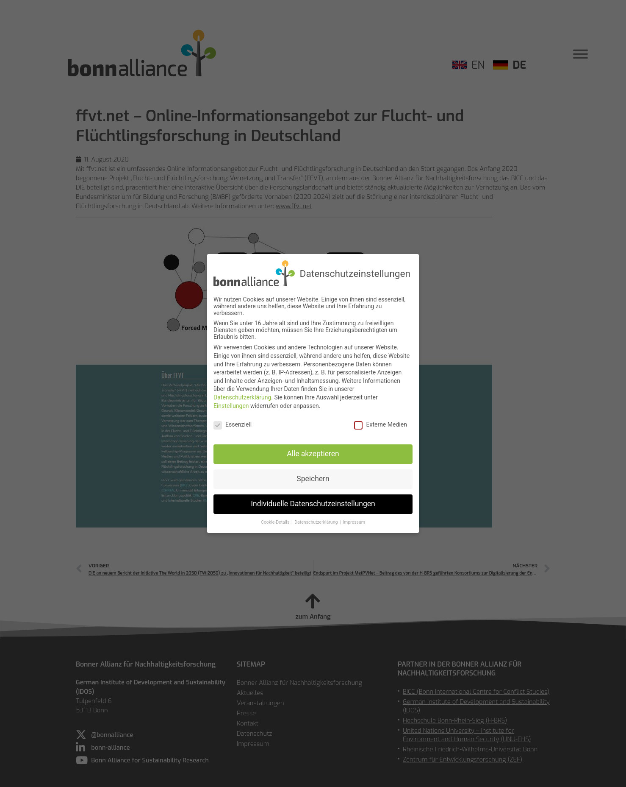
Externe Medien (380, 422)
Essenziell (232, 422)
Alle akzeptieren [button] (313, 451)
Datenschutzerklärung (242, 394)
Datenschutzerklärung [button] (316, 519)
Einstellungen (231, 402)
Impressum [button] (354, 519)
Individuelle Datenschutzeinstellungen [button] (313, 501)
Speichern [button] (312, 476)
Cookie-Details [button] (276, 519)
